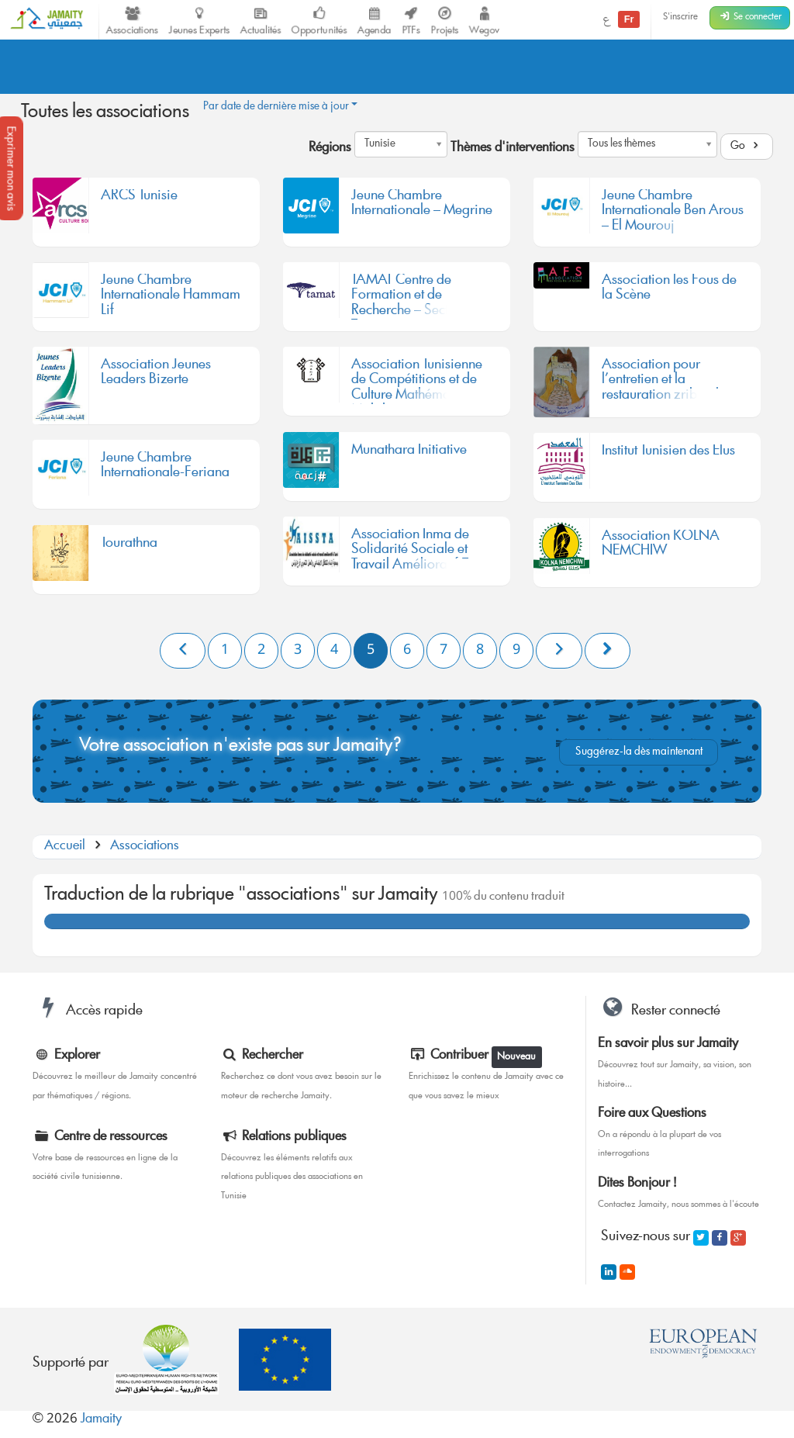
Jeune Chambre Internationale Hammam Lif (170, 297)
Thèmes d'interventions (513, 149)
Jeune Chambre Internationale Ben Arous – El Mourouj (673, 212)
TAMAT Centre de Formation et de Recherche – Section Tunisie (409, 297)
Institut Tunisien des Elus (668, 453)
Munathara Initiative (409, 453)
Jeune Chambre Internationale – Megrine (421, 206)
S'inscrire (680, 17)
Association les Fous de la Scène (669, 291)
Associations (144, 846)
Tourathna (129, 546)
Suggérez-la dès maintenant (639, 752)
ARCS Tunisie (139, 198)
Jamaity (101, 1420)
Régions (330, 149)
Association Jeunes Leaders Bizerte (156, 375)
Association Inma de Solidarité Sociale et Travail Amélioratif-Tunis (420, 551)
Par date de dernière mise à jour (280, 107)
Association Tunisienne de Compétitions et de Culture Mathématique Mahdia (416, 381)
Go (746, 146)
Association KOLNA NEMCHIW (661, 547)
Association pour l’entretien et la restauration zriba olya (668, 381)
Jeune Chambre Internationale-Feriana (165, 468)
